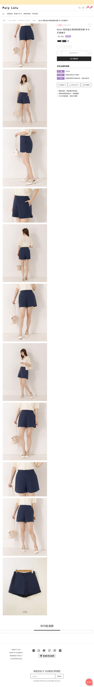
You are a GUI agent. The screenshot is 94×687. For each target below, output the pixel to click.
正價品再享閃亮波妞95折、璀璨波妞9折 (77, 78)
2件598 (68, 36)
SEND (59, 676)
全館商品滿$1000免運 (72, 75)
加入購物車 (74, 59)
